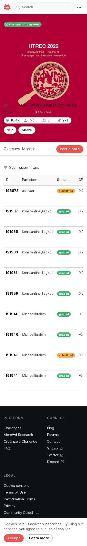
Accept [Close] (13, 538)
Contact (53, 441)
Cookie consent (16, 486)
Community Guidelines (21, 513)
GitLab (54, 448)
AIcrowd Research (18, 435)
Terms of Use (15, 492)
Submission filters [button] (24, 167)
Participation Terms (19, 499)
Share (27, 130)
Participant (30, 180)
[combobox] (44, 7)
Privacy (9, 506)
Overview (12, 149)
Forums (53, 435)
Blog (50, 428)
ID (7, 180)
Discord (55, 462)
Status (62, 180)
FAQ (7, 448)
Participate (70, 149)
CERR (83, 180)
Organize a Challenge (20, 441)
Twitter (55, 455)
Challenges (12, 428)
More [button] (28, 149)
